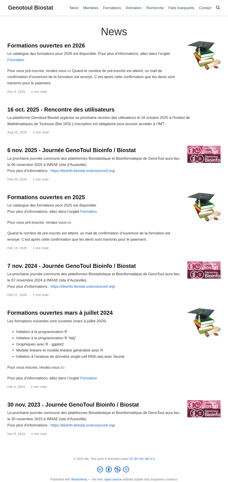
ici (69, 71)
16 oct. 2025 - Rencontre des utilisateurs (61, 109)
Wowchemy (79, 479)
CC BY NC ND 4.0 (142, 459)
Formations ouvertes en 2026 (46, 45)
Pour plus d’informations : (29, 171)
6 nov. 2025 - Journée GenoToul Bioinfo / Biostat (71, 150)
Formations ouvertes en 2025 (46, 197)
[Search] (218, 7)
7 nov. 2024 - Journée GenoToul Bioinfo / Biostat (71, 266)
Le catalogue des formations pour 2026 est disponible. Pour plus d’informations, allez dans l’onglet (88, 54)
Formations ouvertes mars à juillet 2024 (60, 313)
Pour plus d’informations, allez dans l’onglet (43, 211)
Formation (15, 60)
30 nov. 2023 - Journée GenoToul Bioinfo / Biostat (73, 404)
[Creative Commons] (114, 469)
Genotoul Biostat (30, 7)
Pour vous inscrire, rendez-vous (34, 367)
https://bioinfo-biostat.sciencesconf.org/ (83, 171)
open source (113, 479)
